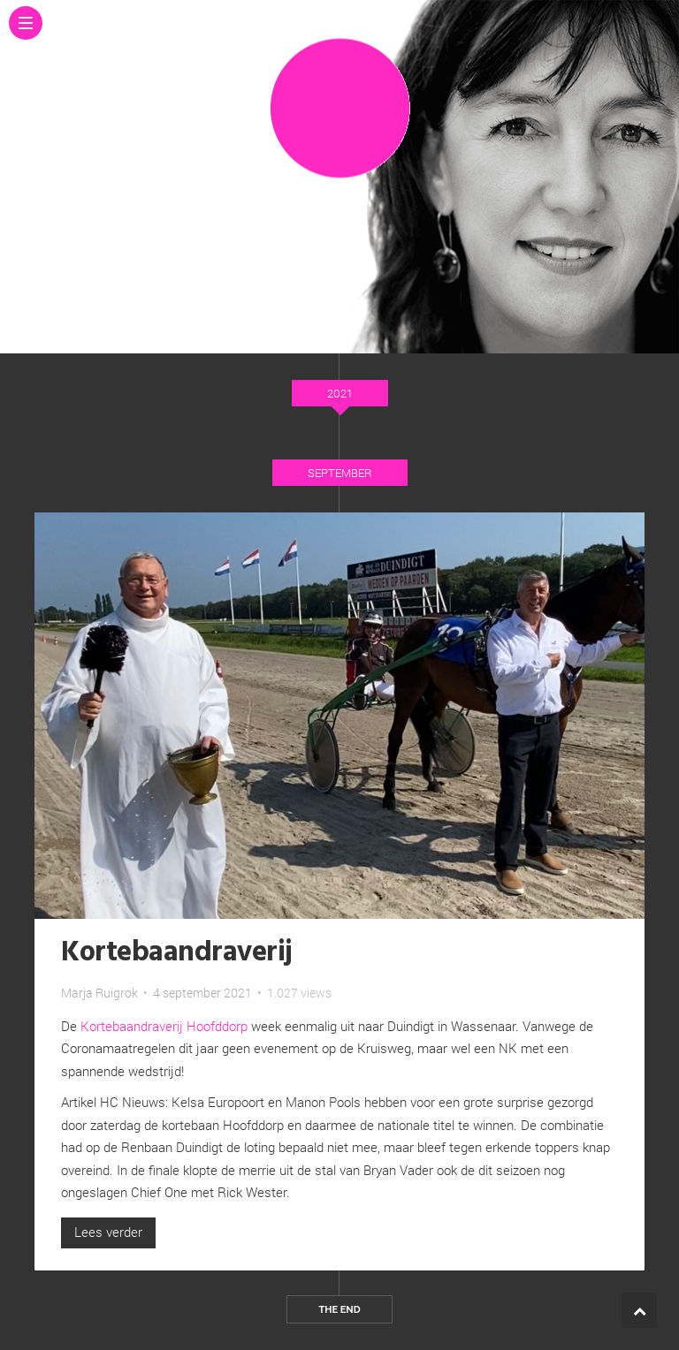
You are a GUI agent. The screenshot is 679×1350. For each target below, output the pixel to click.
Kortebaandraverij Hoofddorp (164, 1026)
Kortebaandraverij (177, 952)
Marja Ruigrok (99, 992)
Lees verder (108, 1231)
